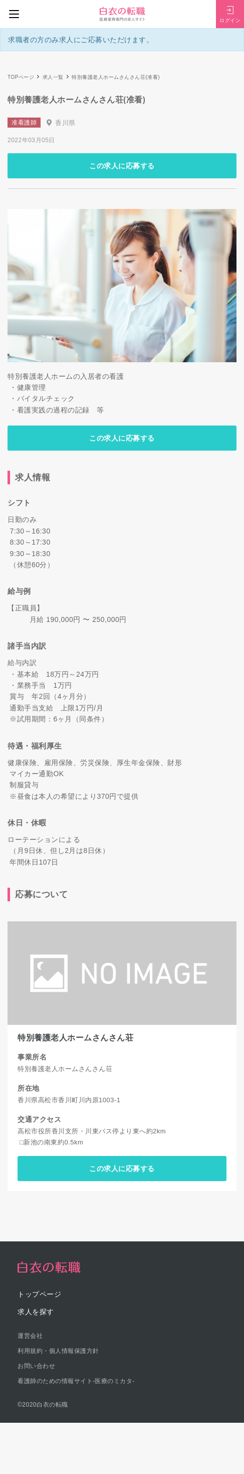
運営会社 (30, 1335)
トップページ (39, 1294)
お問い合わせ (36, 1366)
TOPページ (21, 77)
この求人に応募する (122, 166)
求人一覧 (53, 77)
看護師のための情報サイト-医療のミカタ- (76, 1381)
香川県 (65, 123)
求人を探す (36, 1312)
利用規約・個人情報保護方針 (58, 1350)
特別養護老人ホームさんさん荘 (75, 1037)
